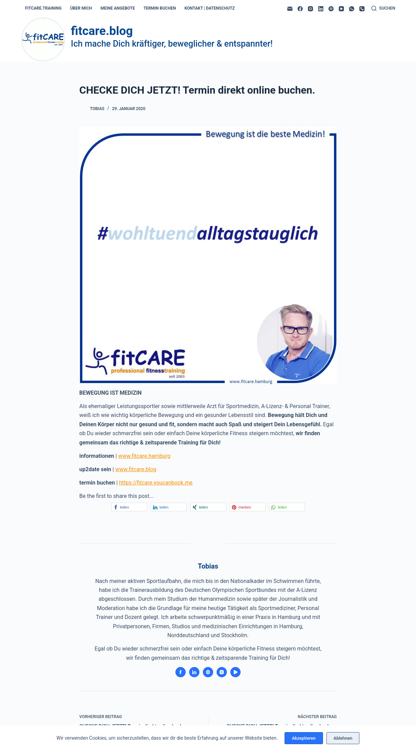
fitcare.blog (102, 31)
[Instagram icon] (222, 672)
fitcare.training (43, 8)
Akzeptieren (303, 738)
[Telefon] (362, 8)
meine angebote (118, 8)
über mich (81, 8)
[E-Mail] (289, 8)
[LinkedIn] (320, 8)
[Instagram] (310, 8)
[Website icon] (208, 672)
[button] (129, 507)
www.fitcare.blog (135, 469)
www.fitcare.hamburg (144, 456)
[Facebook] (300, 8)
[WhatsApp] (351, 8)
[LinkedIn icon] (194, 672)
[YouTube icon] (235, 672)
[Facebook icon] (180, 672)
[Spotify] (331, 8)
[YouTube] (341, 8)
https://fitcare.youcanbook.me (156, 482)
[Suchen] (383, 8)
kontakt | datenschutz (209, 8)
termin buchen (159, 8)
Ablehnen (343, 738)
